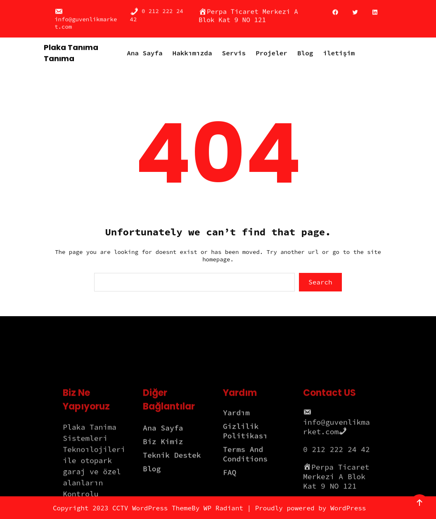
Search (320, 282)
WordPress (348, 508)
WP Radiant (223, 508)
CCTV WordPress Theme (152, 508)
